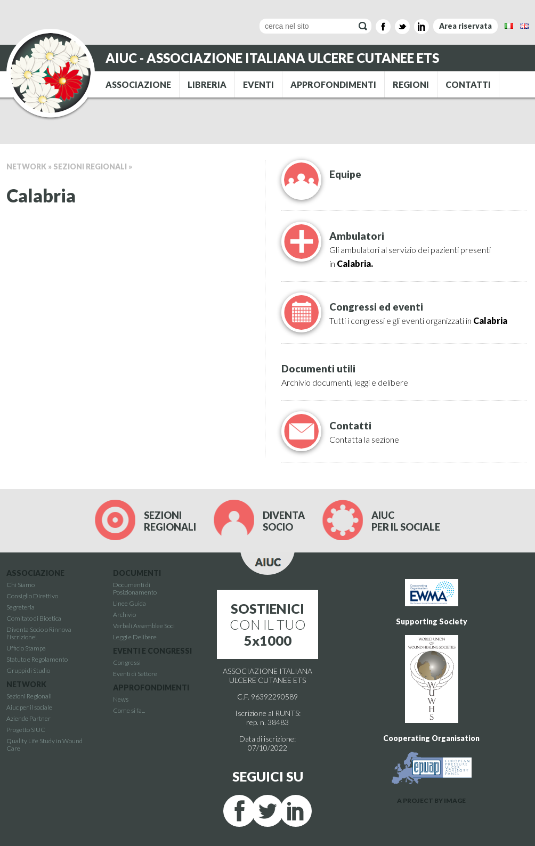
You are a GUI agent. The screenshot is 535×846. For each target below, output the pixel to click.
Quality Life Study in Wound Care (44, 744)
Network (26, 166)
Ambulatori (356, 236)
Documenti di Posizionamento (135, 588)
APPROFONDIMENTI (333, 84)
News (120, 699)
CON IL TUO (268, 624)
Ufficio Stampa (26, 648)
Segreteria (20, 607)
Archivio (124, 615)
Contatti (350, 426)
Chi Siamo (20, 585)
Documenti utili (318, 369)
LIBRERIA (207, 84)
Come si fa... (129, 710)
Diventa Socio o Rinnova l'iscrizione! (38, 633)
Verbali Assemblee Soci (144, 626)
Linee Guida (129, 603)
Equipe (345, 174)
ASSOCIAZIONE (138, 84)
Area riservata (465, 25)
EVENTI (258, 84)
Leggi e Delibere (135, 637)
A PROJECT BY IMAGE (431, 800)
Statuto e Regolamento (37, 659)
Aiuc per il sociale (29, 707)
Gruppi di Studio (28, 670)
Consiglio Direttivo (32, 596)
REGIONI (411, 84)
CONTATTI (468, 84)
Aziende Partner (28, 718)
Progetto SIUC (25, 730)
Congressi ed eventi (376, 307)
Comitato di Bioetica (33, 618)
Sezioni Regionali (90, 166)
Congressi (127, 662)
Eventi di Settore (135, 674)
